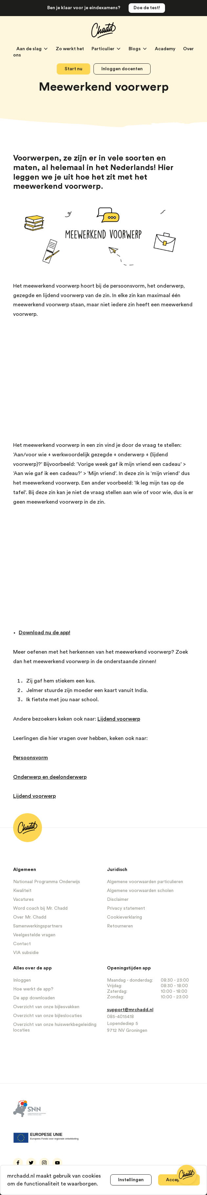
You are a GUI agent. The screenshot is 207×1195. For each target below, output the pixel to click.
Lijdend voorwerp (118, 719)
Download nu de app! (44, 632)
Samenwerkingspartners (37, 926)
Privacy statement (126, 908)
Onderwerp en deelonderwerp (50, 777)
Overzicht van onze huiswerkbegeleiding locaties (54, 1027)
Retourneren (120, 926)
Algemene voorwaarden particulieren (145, 882)
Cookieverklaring (124, 917)
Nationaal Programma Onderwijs (46, 882)
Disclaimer (118, 899)
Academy (165, 49)
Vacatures (23, 899)
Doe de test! (147, 8)
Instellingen (131, 1180)
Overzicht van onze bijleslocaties (47, 1015)
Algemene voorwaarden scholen (140, 890)
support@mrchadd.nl (130, 1010)
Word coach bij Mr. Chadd (40, 908)
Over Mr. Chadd (29, 917)
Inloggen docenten (122, 69)
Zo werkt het (70, 49)
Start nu (73, 69)
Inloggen (22, 980)
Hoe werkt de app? (33, 989)
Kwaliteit (22, 890)
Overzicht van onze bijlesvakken (46, 1007)
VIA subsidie (26, 952)
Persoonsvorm (30, 757)
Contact (22, 944)
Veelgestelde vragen (34, 935)
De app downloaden (34, 998)
